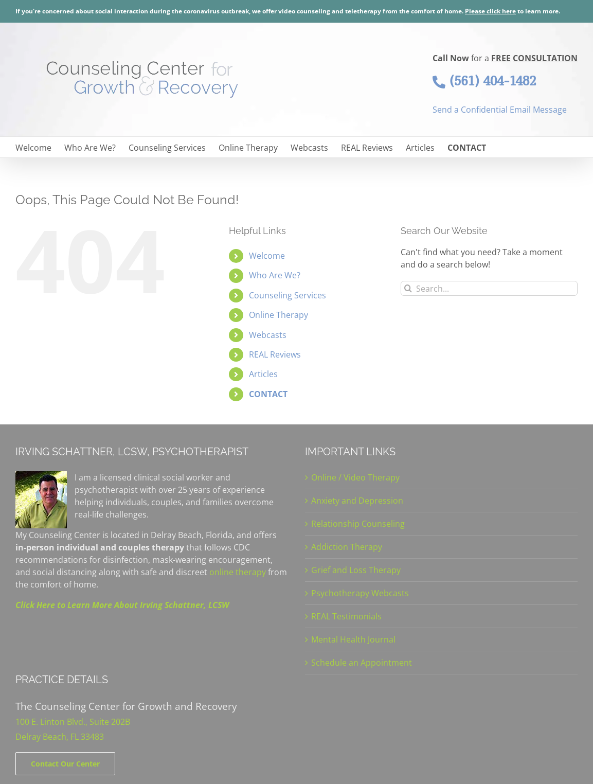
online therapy (237, 572)
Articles (263, 374)
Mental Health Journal (353, 639)
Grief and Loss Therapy (356, 570)
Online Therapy (278, 314)
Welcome (267, 255)
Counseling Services (287, 295)
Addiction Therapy (346, 547)
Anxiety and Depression (357, 500)
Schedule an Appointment (361, 662)
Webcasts (267, 335)
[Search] (408, 288)
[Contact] (65, 763)
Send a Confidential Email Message (500, 109)
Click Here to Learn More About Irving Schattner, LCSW (122, 605)
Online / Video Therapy (355, 477)
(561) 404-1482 (484, 80)
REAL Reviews (275, 354)
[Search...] (489, 288)
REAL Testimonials (346, 616)
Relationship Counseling (358, 523)
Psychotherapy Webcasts (360, 593)
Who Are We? (274, 275)
